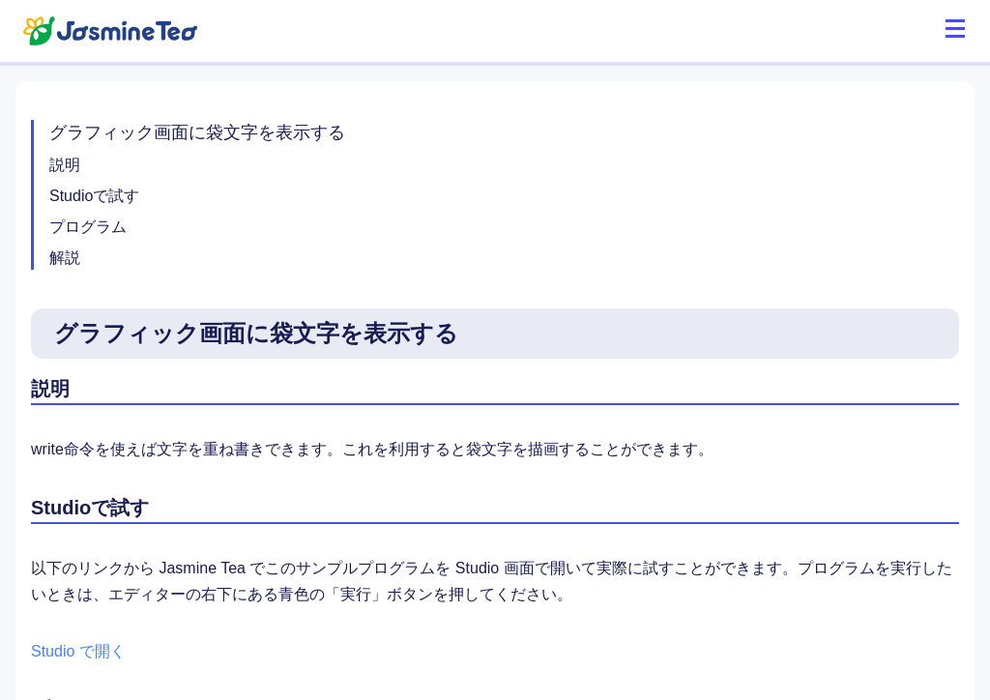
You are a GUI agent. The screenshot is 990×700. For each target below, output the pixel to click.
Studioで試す (94, 196)
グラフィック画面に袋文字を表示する (197, 132)
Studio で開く (78, 651)
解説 (64, 257)
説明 (64, 165)
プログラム (88, 227)
